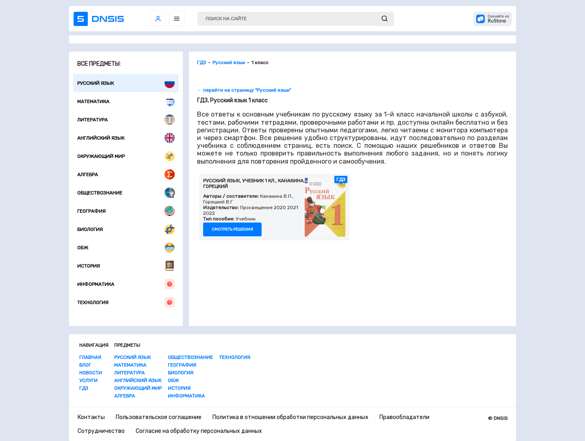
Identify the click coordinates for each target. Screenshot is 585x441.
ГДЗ (83, 388)
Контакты (91, 417)
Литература (126, 120)
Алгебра (126, 174)
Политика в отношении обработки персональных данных (290, 417)
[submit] (384, 19)
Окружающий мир (126, 156)
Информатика (126, 284)
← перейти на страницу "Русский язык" (244, 90)
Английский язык (126, 138)
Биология (126, 229)
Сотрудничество (101, 431)
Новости (90, 373)
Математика (126, 101)
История (126, 266)
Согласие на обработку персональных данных (199, 431)
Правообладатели (404, 417)
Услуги (88, 380)
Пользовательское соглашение (159, 417)
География (126, 211)
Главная (90, 357)
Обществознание (126, 193)
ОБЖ (126, 247)
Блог (85, 365)
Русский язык (126, 83)
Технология (126, 302)
